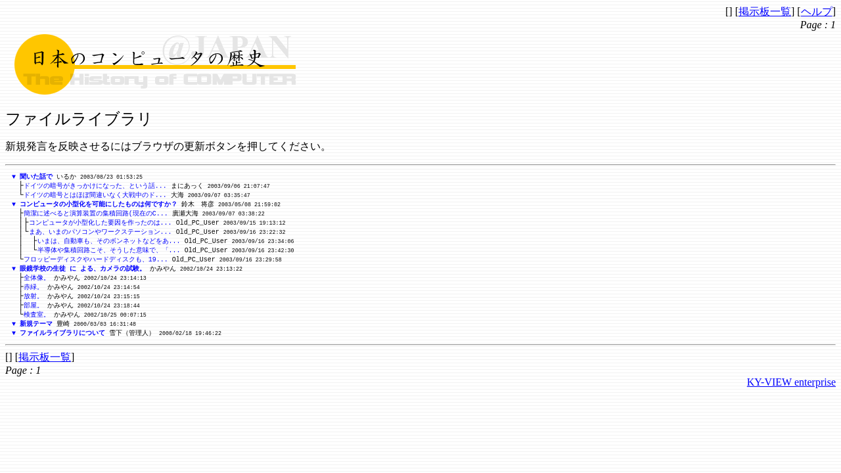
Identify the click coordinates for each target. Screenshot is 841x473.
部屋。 (33, 314)
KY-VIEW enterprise (791, 393)
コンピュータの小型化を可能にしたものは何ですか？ (98, 206)
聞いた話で (36, 176)
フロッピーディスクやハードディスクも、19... (96, 265)
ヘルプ (816, 11)
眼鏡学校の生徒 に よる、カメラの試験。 (83, 275)
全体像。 (37, 285)
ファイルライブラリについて (62, 344)
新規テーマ (36, 334)
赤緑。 (33, 295)
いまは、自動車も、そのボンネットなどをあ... (109, 245)
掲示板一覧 (765, 11)
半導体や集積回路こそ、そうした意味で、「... (109, 255)
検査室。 (37, 324)
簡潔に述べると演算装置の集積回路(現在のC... (96, 216)
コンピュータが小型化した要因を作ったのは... (100, 226)
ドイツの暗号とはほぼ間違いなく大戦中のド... (95, 196)
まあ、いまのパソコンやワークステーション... (100, 235)
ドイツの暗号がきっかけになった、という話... (95, 186)
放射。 (33, 304)
